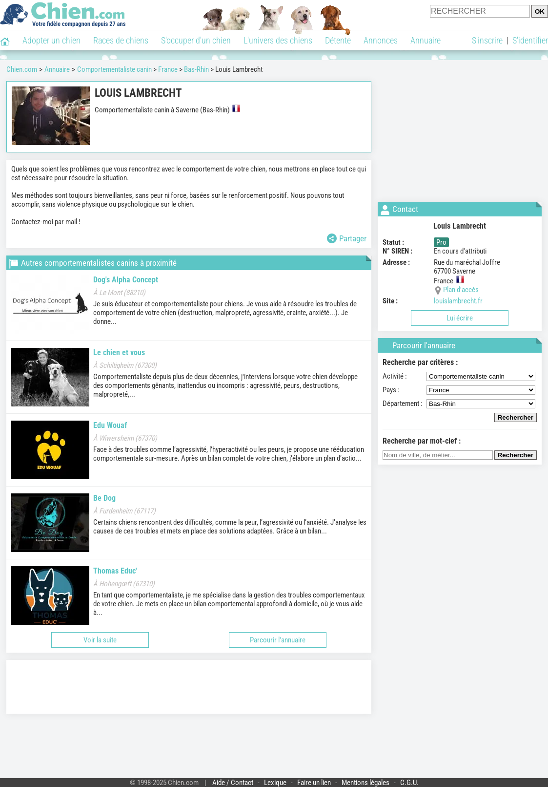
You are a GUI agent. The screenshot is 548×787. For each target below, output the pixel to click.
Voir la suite (100, 640)
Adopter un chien (51, 40)
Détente (338, 40)
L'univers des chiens (278, 40)
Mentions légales (365, 782)
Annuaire (425, 40)
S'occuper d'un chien (196, 40)
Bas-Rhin (196, 69)
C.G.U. (409, 782)
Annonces (381, 40)
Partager (346, 238)
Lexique (275, 782)
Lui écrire (460, 318)
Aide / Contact (232, 782)
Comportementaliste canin (114, 69)
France (168, 69)
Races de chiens (120, 40)
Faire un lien (314, 782)
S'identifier (530, 40)
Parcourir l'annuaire (277, 640)
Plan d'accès (461, 289)
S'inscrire (487, 40)
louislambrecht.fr (458, 301)
